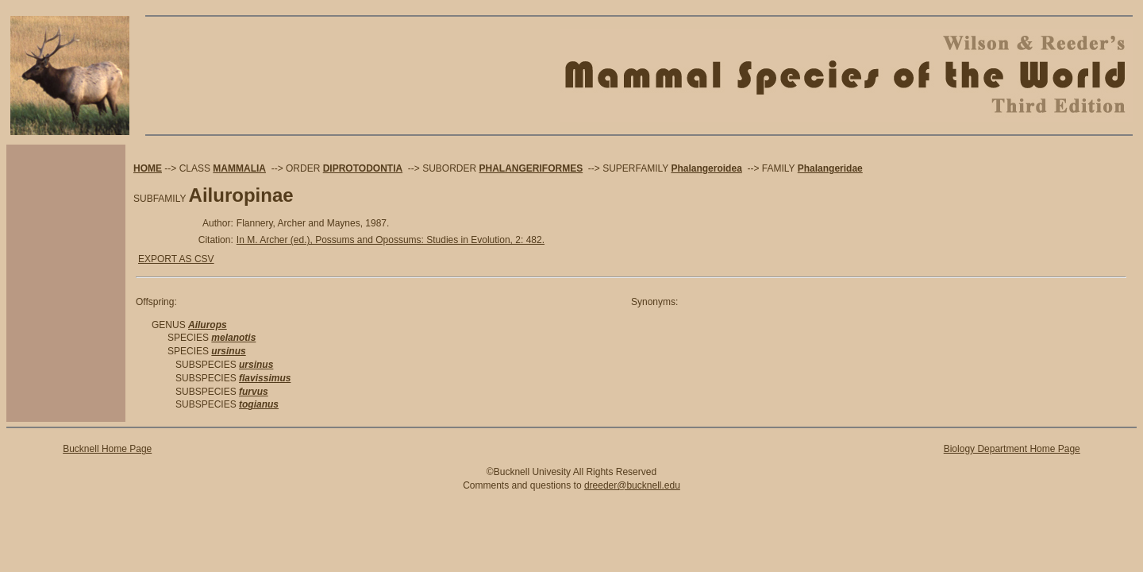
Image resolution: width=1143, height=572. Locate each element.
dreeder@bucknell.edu (632, 485)
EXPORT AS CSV (176, 259)
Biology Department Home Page (1012, 448)
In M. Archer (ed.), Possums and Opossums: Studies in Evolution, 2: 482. (391, 239)
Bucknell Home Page (107, 448)
